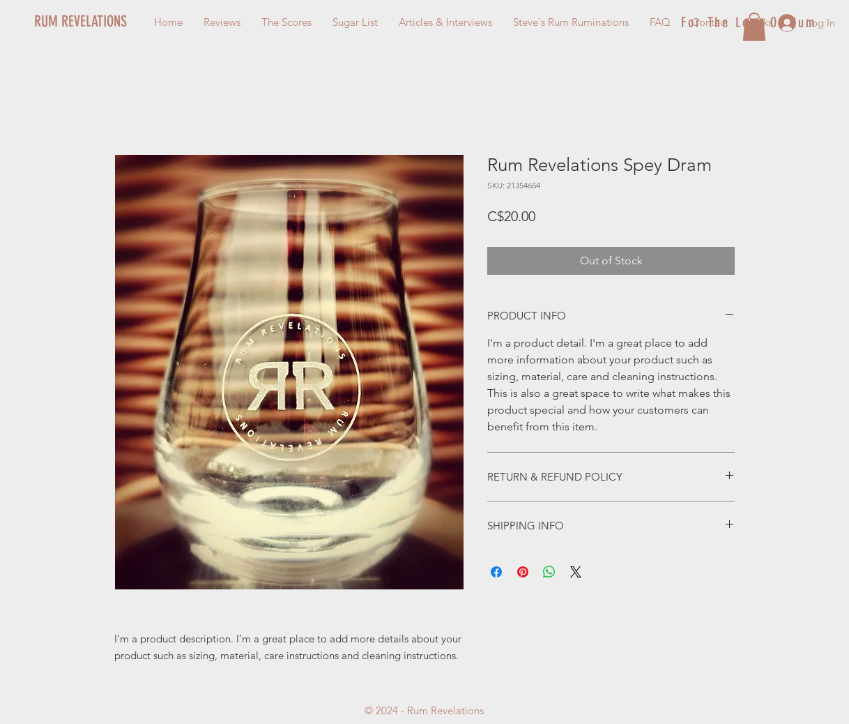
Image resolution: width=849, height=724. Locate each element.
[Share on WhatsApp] (549, 572)
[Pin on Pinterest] (522, 572)
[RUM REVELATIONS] (107, 21)
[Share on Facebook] (496, 572)
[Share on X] (575, 572)
